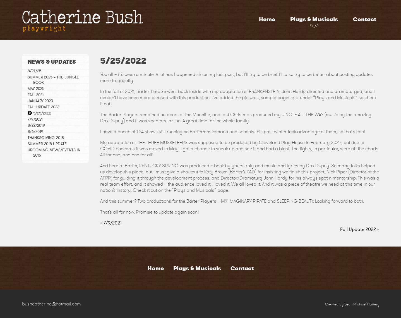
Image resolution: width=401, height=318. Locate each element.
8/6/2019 (35, 131)
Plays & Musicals (314, 19)
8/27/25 (34, 71)
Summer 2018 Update (47, 144)
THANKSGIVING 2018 (46, 137)
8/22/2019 (36, 125)
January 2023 (40, 101)
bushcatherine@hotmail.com (51, 304)
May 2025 (36, 88)
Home (267, 19)
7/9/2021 (35, 119)
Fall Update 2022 (43, 107)
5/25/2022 (42, 113)
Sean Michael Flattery (361, 304)
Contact (364, 19)
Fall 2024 (36, 94)
